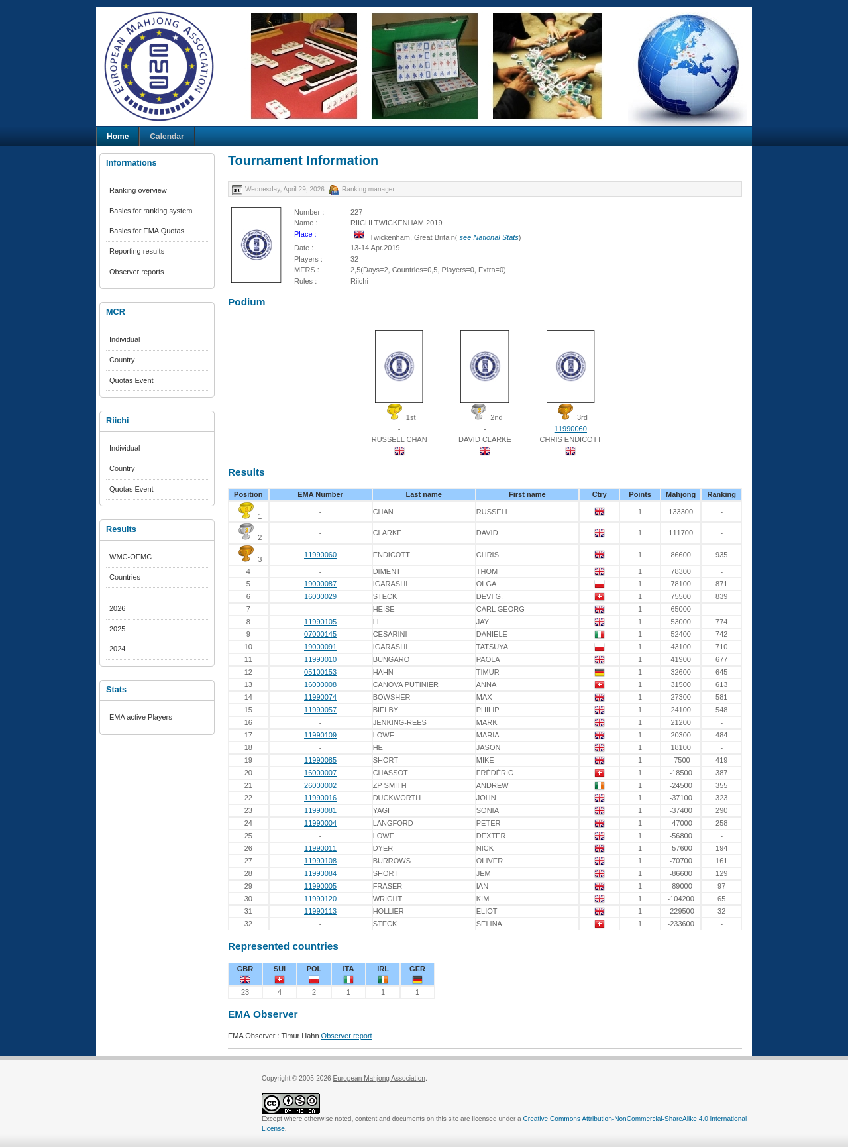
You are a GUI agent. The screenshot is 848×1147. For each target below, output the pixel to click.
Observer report (346, 1036)
